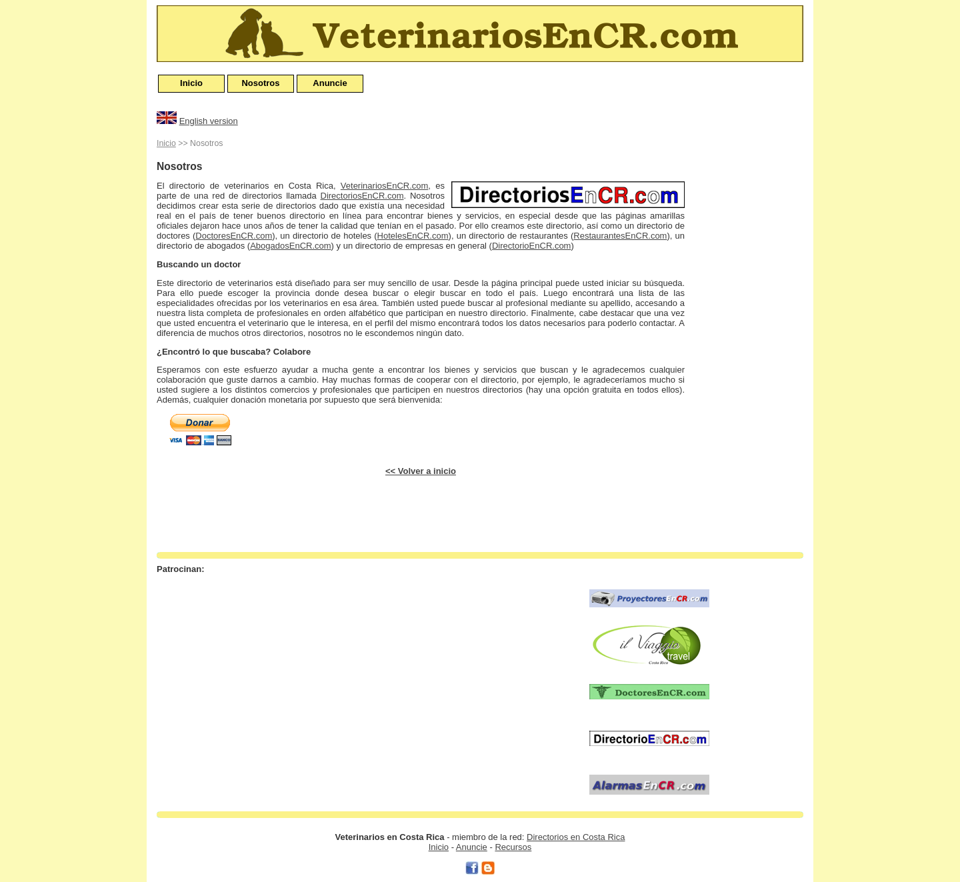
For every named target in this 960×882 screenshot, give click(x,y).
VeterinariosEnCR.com (385, 186)
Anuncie (330, 83)
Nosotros (260, 83)
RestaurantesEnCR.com (620, 236)
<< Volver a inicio (420, 471)
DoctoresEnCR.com (233, 236)
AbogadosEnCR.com (290, 246)
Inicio (191, 83)
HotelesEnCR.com (413, 236)
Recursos (513, 847)
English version (208, 121)
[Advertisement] (750, 336)
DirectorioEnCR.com (531, 246)
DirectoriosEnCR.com (362, 196)
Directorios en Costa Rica (576, 837)
